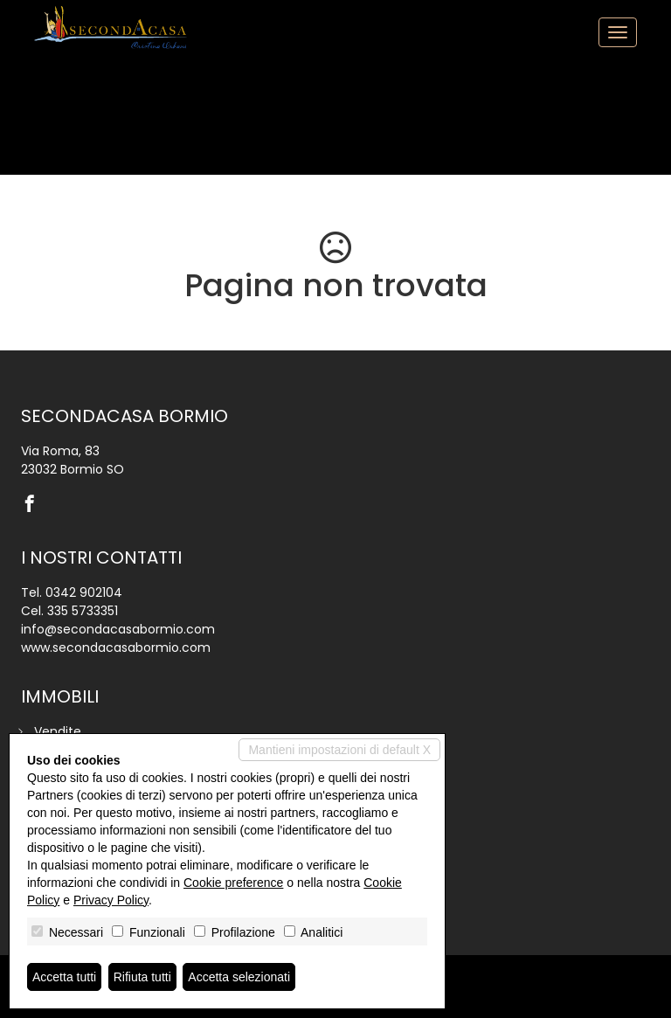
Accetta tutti (64, 977)
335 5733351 (82, 611)
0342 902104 (83, 592)
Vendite (57, 731)
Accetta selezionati (239, 977)
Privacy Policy (111, 900)
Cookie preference (233, 883)
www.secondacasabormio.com (116, 647)
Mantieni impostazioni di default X (339, 750)
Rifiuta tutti (142, 977)
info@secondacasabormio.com (118, 629)
